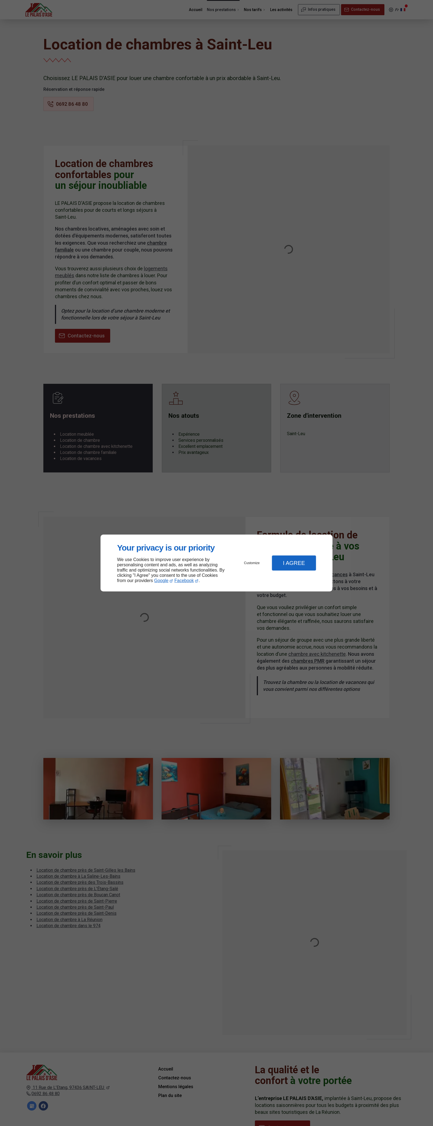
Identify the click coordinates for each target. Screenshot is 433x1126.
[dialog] (216, 563)
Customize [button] (252, 563)
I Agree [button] (294, 563)
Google (161, 580)
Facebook (184, 580)
